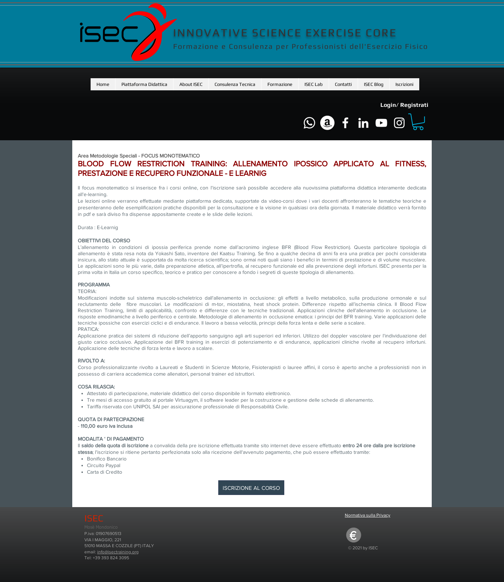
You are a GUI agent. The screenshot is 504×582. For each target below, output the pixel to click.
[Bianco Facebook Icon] (345, 123)
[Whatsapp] (309, 123)
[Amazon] (327, 123)
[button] (190, 84)
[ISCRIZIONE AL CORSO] (251, 487)
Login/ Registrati (404, 104)
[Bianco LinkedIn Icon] (363, 123)
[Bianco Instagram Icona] (399, 123)
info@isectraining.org (118, 551)
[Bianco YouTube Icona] (381, 123)
